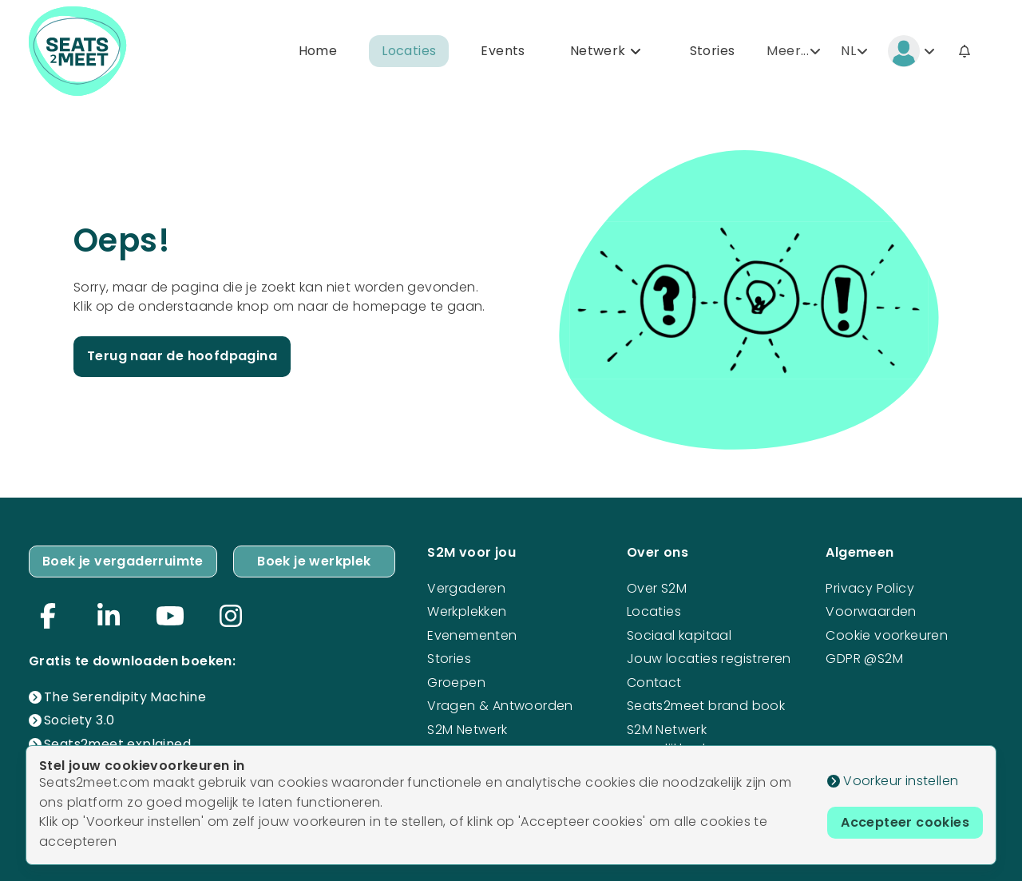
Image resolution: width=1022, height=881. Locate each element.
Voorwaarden (871, 611)
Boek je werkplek (313, 561)
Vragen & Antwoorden (500, 705)
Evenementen (472, 635)
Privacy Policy (870, 588)
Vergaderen (466, 588)
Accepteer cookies (905, 822)
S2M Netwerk (467, 729)
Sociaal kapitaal (679, 635)
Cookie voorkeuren (887, 635)
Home (318, 51)
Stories (712, 51)
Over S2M (657, 588)
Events (503, 51)
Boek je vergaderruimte (123, 561)
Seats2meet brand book (706, 705)
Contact (654, 682)
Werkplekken (466, 611)
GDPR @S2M (864, 658)
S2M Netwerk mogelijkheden (674, 739)
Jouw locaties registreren (709, 658)
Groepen (456, 682)
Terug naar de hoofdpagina (182, 356)
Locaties (409, 51)
